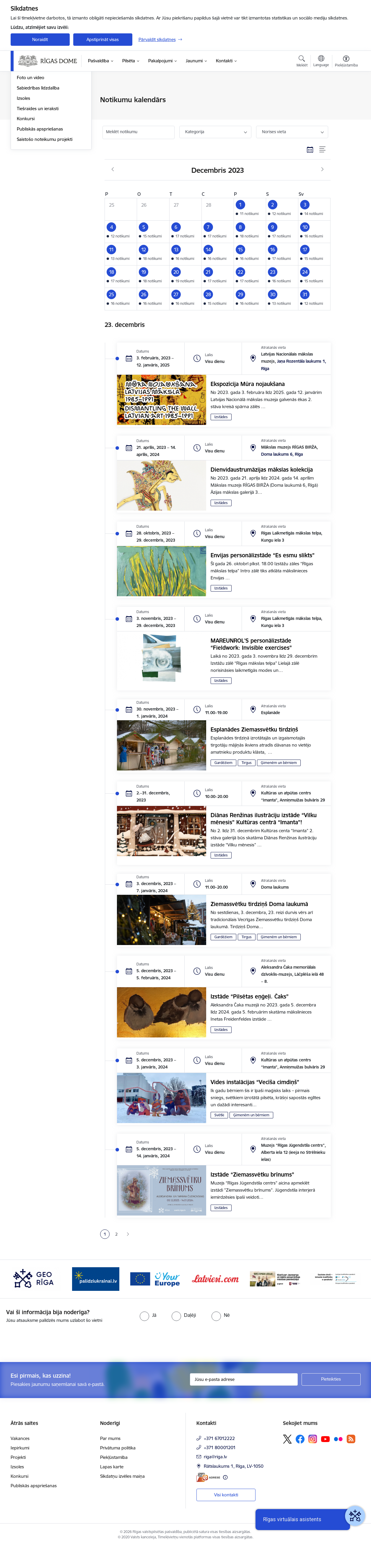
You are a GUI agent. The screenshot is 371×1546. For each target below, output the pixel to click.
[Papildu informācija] (225, 1477)
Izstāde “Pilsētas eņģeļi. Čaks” (250, 996)
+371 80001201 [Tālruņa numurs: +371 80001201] (220, 1447)
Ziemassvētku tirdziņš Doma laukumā (259, 904)
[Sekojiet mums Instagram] (312, 1439)
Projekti (18, 1457)
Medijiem (26, 120)
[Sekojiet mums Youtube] (325, 1438)
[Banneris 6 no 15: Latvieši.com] (275, 1278)
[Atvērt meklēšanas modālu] (302, 62)
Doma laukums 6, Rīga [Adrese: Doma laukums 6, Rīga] (282, 454)
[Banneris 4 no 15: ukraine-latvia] (155, 1278)
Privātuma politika (118, 1448)
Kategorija (194, 131)
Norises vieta (274, 131)
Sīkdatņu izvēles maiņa (122, 1476)
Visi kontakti (226, 1495)
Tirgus (247, 762)
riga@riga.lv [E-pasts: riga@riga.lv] (215, 1456)
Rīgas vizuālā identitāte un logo (48, 131)
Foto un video (30, 141)
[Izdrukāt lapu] (346, 97)
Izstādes (221, 417)
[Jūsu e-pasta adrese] (244, 1379)
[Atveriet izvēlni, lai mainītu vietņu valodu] (321, 62)
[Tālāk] (347, 1279)
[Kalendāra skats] (310, 149)
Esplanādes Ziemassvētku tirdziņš (254, 729)
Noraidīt (40, 39)
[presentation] (49, 1340)
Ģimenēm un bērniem (279, 762)
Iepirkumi (20, 1448)
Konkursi (26, 182)
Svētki (219, 1115)
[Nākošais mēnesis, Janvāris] (322, 169)
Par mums (110, 1438)
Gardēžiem (223, 762)
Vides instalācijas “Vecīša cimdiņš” (255, 1082)
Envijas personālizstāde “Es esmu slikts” (263, 555)
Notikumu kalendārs (37, 110)
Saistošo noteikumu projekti (44, 203)
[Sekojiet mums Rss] (350, 1439)
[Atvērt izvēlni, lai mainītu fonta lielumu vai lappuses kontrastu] (346, 62)
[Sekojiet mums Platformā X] (287, 1439)
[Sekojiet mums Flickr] (338, 1438)
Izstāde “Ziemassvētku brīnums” (252, 1174)
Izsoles (23, 161)
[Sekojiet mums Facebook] (300, 1439)
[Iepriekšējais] (24, 1279)
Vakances (20, 1438)
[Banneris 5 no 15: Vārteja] (215, 1278)
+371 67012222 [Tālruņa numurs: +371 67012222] (219, 1438)
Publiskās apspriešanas (40, 192)
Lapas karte (111, 1467)
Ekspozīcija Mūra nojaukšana (248, 383)
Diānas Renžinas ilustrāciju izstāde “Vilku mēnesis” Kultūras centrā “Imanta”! (264, 819)
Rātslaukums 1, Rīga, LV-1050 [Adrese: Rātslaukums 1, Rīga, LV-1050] (233, 1466)
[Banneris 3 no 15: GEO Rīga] (95, 1278)
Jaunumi (25, 100)
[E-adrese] (208, 1477)
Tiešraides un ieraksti (37, 172)
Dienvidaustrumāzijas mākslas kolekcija (262, 469)
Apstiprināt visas (103, 39)
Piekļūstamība (114, 1457)
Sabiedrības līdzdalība (38, 151)
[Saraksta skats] (322, 149)
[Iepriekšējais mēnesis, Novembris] (113, 169)
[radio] (148, 1315)
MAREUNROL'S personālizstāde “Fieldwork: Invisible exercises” (251, 644)
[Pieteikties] (331, 1379)
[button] (250, 209)
